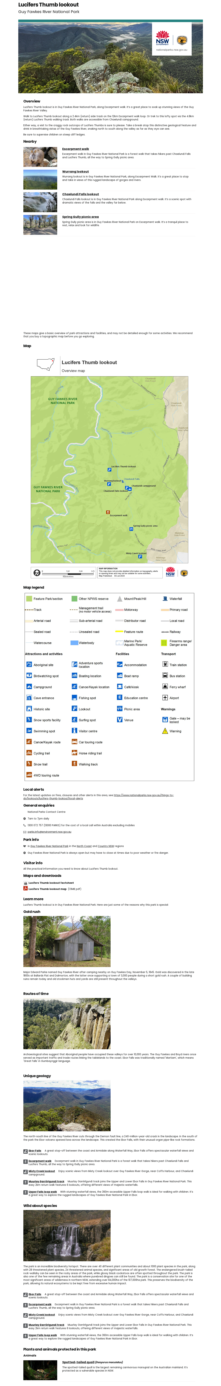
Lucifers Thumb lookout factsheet (51, 883)
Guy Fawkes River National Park (49, 846)
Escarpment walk (75, 149)
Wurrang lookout (75, 171)
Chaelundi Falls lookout (80, 194)
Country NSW (106, 846)
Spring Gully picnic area (80, 217)
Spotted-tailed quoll (78, 1362)
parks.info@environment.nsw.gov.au (49, 832)
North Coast (84, 846)
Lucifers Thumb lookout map (55, 889)
